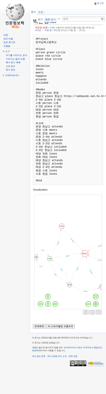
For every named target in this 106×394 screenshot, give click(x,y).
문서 (33, 12)
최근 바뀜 (8, 38)
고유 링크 (10, 66)
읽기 (40, 19)
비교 (38, 30)
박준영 (38, 27)
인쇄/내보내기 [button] (12, 75)
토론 (45, 27)
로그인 (100, 3)
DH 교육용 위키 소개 (56, 356)
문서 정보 (10, 69)
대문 (6, 35)
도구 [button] (7, 51)
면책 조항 (73, 356)
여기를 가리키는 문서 (16, 55)
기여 (51, 27)
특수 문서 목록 (13, 62)
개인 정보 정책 (38, 356)
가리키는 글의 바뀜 (15, 59)
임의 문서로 (9, 42)
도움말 (7, 46)
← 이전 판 (47, 30)
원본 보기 (50, 19)
